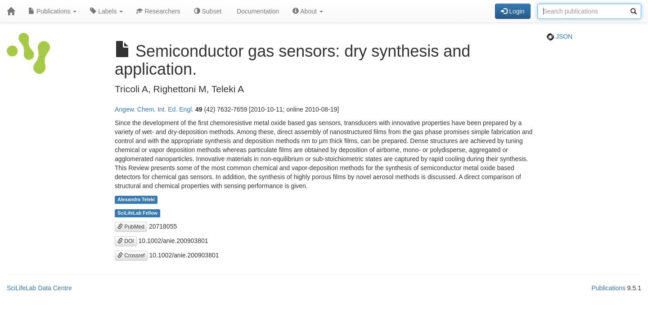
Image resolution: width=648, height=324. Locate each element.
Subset (207, 11)
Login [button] (512, 11)
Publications (52, 11)
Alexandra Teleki (136, 199)
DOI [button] (125, 241)
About (307, 11)
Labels (106, 11)
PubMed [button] (130, 227)
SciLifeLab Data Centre (39, 288)
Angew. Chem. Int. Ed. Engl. (154, 109)
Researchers (158, 11)
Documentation (257, 11)
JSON (559, 36)
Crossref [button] (131, 255)
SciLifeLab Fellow (137, 213)
